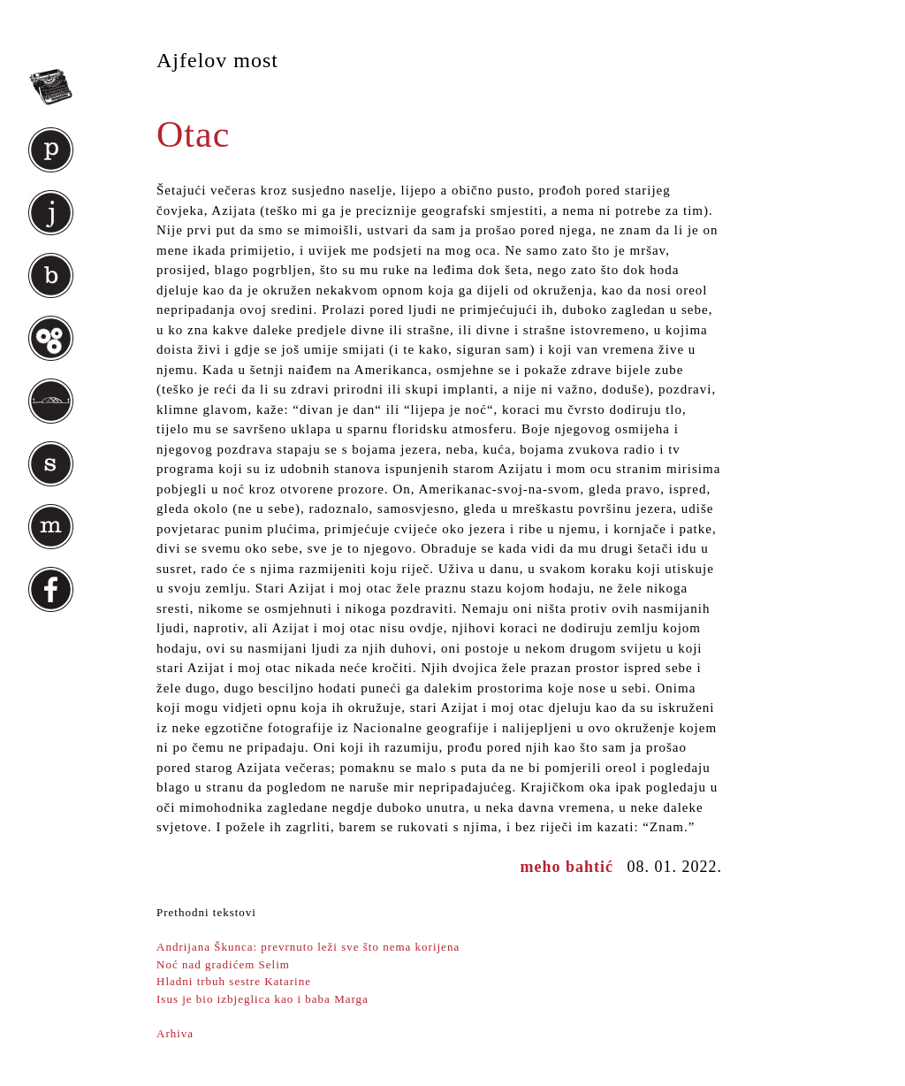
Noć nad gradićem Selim (223, 964)
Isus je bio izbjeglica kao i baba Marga (262, 999)
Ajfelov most (217, 60)
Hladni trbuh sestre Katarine (233, 981)
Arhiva (175, 1033)
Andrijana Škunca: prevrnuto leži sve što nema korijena (308, 946)
